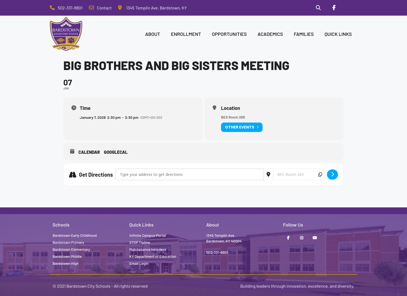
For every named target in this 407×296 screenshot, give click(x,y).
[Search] (318, 8)
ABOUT (152, 34)
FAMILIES (304, 34)
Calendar (89, 152)
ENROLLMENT (186, 34)
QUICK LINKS (338, 34)
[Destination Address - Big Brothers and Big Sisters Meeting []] (298, 174)
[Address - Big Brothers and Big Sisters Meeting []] (190, 174)
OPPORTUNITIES (229, 34)
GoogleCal (116, 152)
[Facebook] (334, 8)
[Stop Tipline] (349, 8)
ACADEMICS (270, 34)
